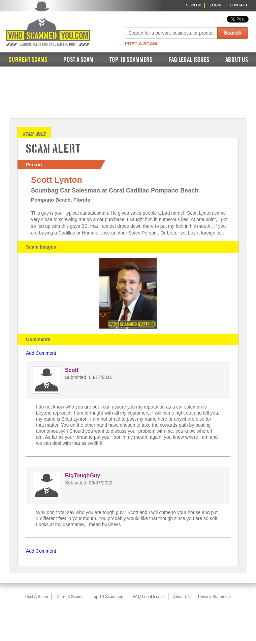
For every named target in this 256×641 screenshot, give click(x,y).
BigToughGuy (82, 475)
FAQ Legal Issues (188, 60)
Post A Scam (141, 43)
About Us (236, 60)
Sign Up (193, 5)
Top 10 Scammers (130, 60)
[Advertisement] (128, 92)
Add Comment (41, 353)
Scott (71, 370)
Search (233, 33)
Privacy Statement (214, 596)
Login (215, 5)
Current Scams (27, 60)
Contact (239, 5)
